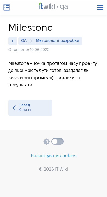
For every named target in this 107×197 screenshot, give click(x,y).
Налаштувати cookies (53, 156)
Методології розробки (57, 41)
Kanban (30, 108)
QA (25, 41)
